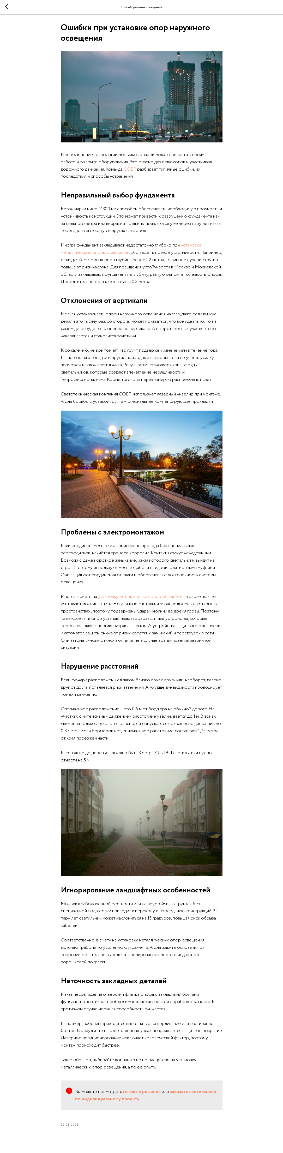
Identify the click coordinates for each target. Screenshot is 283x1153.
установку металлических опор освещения (141, 598)
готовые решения (142, 1093)
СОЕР (130, 170)
